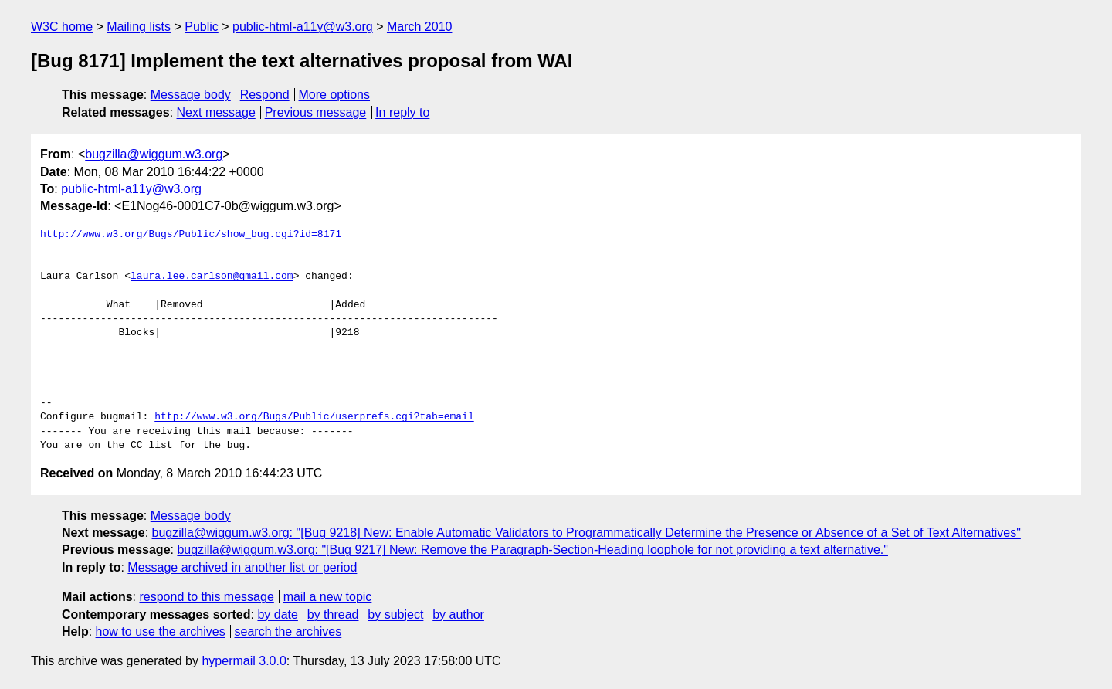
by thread (333, 614)
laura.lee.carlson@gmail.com (212, 276)
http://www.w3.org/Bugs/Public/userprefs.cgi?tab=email (313, 417)
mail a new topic (327, 596)
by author (458, 614)
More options (335, 94)
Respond (265, 94)
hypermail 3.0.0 (244, 660)
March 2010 (420, 26)
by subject (395, 614)
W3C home (62, 26)
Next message (216, 112)
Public (202, 26)
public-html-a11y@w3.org (302, 26)
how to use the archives (160, 631)
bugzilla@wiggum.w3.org (153, 154)
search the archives (288, 631)
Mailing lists (139, 26)
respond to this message (206, 596)
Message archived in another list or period (242, 567)
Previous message (316, 112)
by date (277, 614)
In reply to (402, 112)
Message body (191, 94)
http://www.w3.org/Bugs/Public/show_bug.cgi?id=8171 (190, 235)
